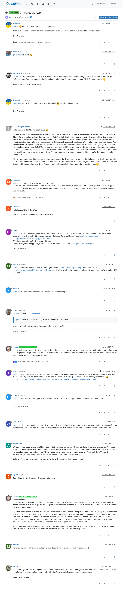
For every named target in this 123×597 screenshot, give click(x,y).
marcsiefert (17, 180)
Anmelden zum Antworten (108, 17)
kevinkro (16, 288)
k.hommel (16, 207)
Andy (15, 52)
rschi (15, 395)
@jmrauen (92, 244)
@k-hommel (17, 233)
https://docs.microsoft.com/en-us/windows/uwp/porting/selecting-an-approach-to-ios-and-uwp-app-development (54, 379)
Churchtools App (34, 313)
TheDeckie (16, 23)
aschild (15, 566)
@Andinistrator (24, 475)
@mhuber (22, 264)
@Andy (16, 26)
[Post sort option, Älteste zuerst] (96, 17)
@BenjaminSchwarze (80, 244)
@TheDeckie (22, 51)
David (15, 310)
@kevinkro (22, 310)
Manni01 (16, 544)
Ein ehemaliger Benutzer (21, 127)
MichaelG (16, 73)
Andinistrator (17, 444)
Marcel (15, 264)
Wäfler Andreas (18, 422)
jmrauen (16, 347)
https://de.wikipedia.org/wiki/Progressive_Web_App (32, 270)
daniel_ (15, 230)
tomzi (15, 371)
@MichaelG (26, 100)
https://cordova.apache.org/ (71, 268)
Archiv (11, 17)
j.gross (15, 475)
